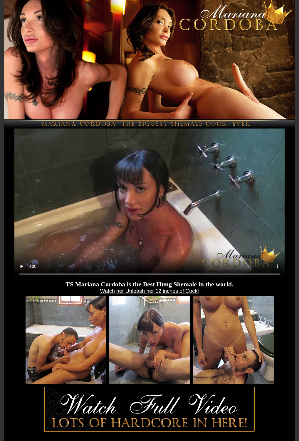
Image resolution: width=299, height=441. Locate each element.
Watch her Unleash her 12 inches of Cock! (149, 291)
